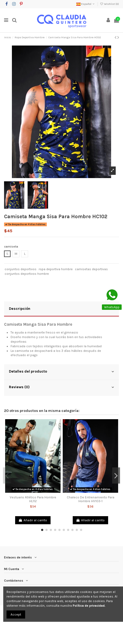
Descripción (61, 308)
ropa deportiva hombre (56, 269)
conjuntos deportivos (20, 269)
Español (85, 4)
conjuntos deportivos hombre (27, 274)
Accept (16, 614)
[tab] (61, 309)
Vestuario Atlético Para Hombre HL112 (33, 499)
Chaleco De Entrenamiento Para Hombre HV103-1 (90, 499)
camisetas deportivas (91, 269)
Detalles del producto (61, 371)
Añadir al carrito (33, 520)
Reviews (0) (61, 387)
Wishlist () (109, 4)
